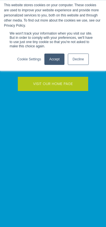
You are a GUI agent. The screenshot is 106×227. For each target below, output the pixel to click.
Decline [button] (78, 59)
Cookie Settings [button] (29, 59)
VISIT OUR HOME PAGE (53, 83)
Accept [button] (54, 59)
